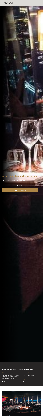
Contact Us (20, 185)
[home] (7, 3)
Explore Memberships (20, 190)
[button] (39, 2)
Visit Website (26, 381)
